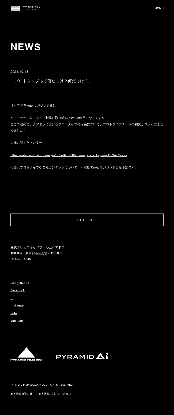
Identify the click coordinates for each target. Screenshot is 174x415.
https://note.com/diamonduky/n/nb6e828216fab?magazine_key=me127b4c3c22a (68, 155)
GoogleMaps (19, 282)
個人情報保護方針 (21, 393)
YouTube (16, 320)
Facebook (17, 290)
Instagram (18, 305)
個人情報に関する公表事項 (54, 393)
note (13, 313)
